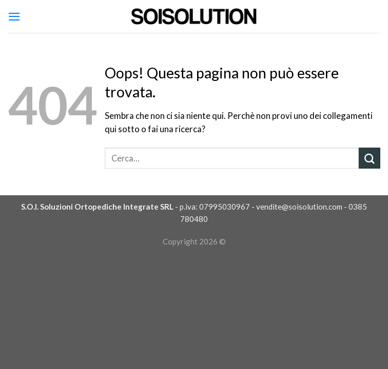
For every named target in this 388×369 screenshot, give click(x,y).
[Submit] (369, 158)
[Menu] (14, 17)
